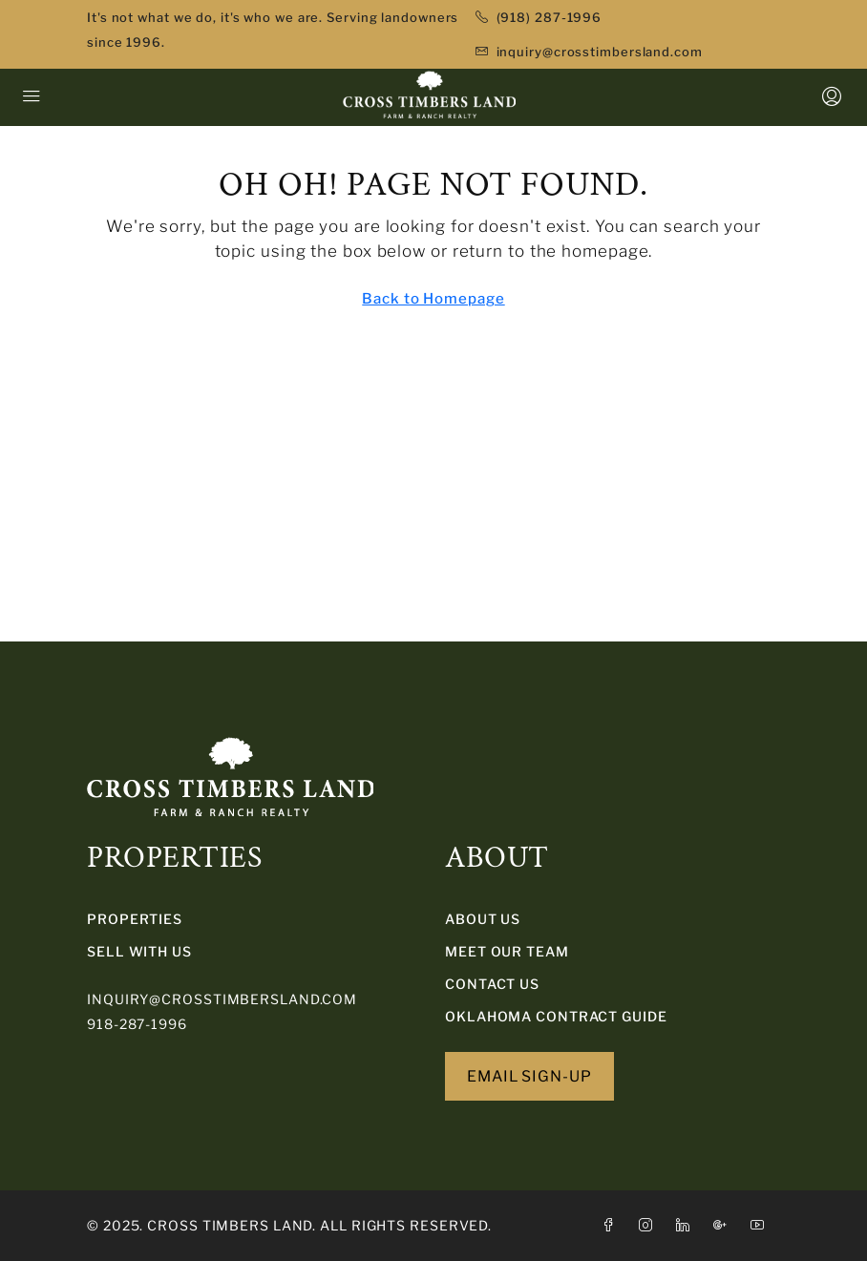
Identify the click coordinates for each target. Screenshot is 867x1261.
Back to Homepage (433, 298)
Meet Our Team (507, 951)
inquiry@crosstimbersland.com (222, 999)
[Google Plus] (724, 1225)
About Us (482, 919)
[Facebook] (613, 1225)
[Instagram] (650, 1225)
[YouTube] (761, 1225)
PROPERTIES (134, 919)
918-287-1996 (137, 1024)
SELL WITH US (139, 951)
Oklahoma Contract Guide (556, 1016)
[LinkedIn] (687, 1225)
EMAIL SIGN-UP (529, 1076)
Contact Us (492, 984)
